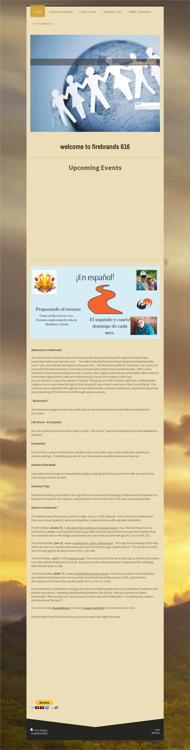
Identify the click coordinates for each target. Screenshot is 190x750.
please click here (93, 608)
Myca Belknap (61, 608)
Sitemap (43, 730)
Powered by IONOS (39, 733)
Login (157, 729)
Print (34, 730)
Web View (156, 732)
